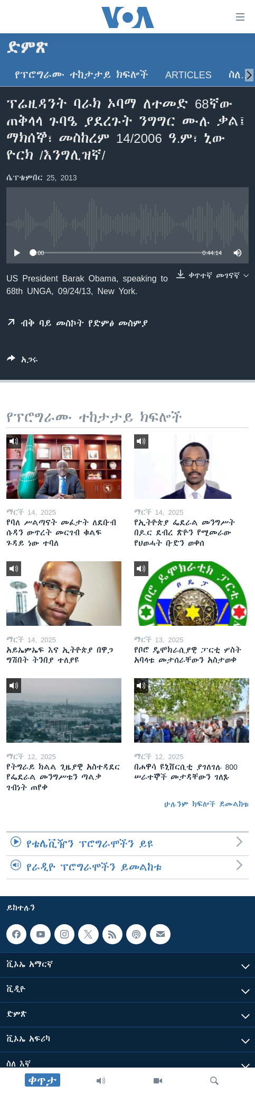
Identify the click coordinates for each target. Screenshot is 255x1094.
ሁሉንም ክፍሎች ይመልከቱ (206, 804)
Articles (188, 75)
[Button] (22, 361)
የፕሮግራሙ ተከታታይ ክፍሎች (81, 75)
